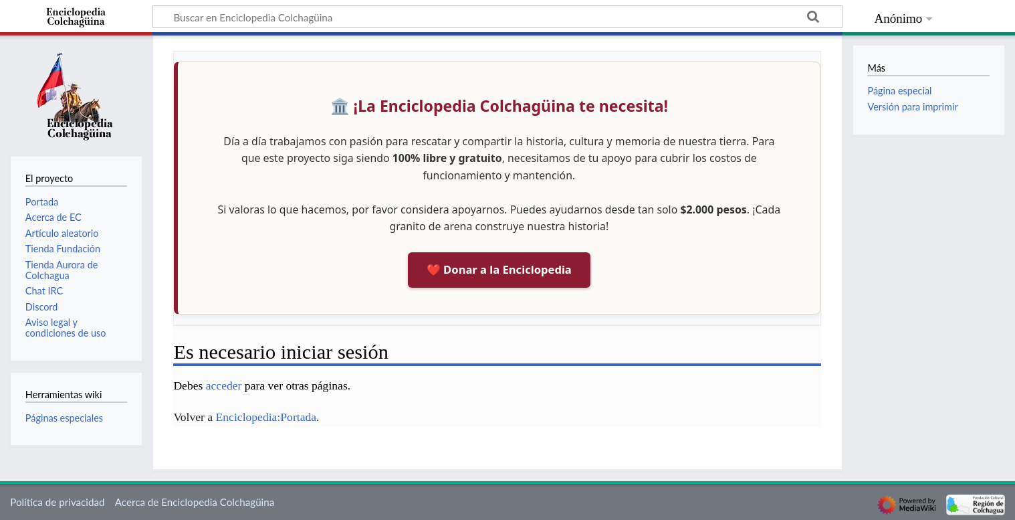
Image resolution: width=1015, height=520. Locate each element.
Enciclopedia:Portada (266, 417)
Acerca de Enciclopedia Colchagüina (195, 502)
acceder (224, 385)
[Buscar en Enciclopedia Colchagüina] (497, 16)
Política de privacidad (57, 502)
